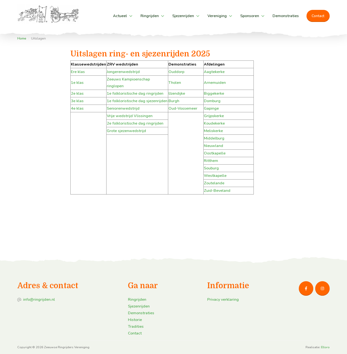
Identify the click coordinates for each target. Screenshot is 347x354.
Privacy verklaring (223, 299)
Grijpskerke (214, 116)
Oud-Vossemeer (182, 108)
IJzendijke (176, 93)
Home (21, 38)
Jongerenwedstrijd (123, 71)
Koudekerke (214, 123)
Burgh (173, 101)
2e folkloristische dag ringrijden (135, 123)
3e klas (77, 101)
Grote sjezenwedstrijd (126, 131)
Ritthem (211, 160)
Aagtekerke (214, 71)
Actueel (120, 16)
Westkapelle (215, 175)
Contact (318, 15)
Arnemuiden (215, 82)
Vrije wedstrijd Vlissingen (130, 116)
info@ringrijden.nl (39, 299)
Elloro (325, 347)
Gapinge (211, 108)
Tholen (174, 82)
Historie (135, 319)
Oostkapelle (215, 153)
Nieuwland (213, 145)
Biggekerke (214, 93)
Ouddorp (176, 71)
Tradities (136, 326)
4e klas (77, 108)
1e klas (77, 82)
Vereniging (217, 16)
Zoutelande (214, 183)
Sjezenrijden (183, 16)
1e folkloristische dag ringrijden (135, 93)
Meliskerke (213, 131)
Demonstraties (286, 16)
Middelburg (214, 138)
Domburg (212, 101)
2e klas (77, 93)
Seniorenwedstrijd (123, 108)
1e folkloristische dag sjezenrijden (137, 101)
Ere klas (78, 71)
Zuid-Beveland (217, 190)
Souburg (211, 168)
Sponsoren (249, 16)
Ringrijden (149, 16)
